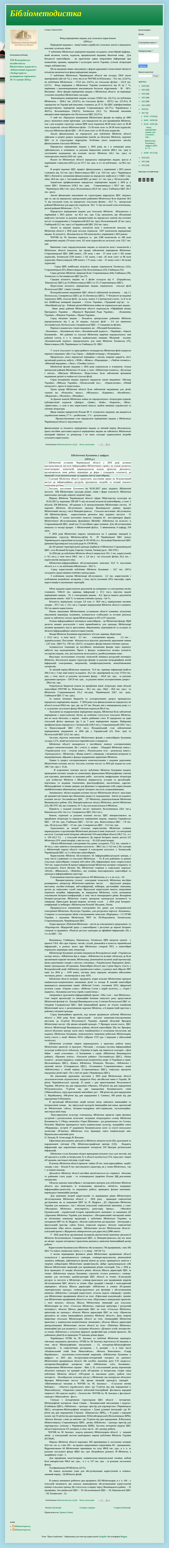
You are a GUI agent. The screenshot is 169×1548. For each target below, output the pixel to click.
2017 (144, 113)
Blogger (124, 1536)
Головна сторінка (87, 1508)
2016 (144, 158)
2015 (144, 161)
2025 (144, 90)
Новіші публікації (53, 1508)
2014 (144, 165)
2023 (144, 97)
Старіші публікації (122, 1508)
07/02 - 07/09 (149, 116)
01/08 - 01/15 (149, 153)
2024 (144, 94)
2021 (144, 105)
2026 (144, 86)
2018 (144, 109)
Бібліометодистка (45, 13)
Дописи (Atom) (66, 1512)
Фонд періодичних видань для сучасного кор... (149, 132)
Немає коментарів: (87, 444)
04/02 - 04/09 (149, 120)
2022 (144, 101)
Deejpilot (103, 1536)
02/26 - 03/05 (149, 124)
